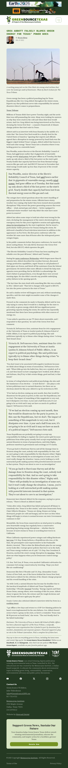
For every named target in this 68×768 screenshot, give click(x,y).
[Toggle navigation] (58, 20)
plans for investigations (16, 225)
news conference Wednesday (27, 258)
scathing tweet (12, 603)
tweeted (28, 589)
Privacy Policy (55, 763)
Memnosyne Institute (15, 701)
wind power (23, 156)
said (17, 154)
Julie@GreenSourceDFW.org (18, 693)
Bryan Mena (22, 37)
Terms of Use (12, 763)
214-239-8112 (12, 709)
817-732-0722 (12, 696)
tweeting (50, 553)
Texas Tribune (12, 110)
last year (10, 540)
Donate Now (34, 744)
